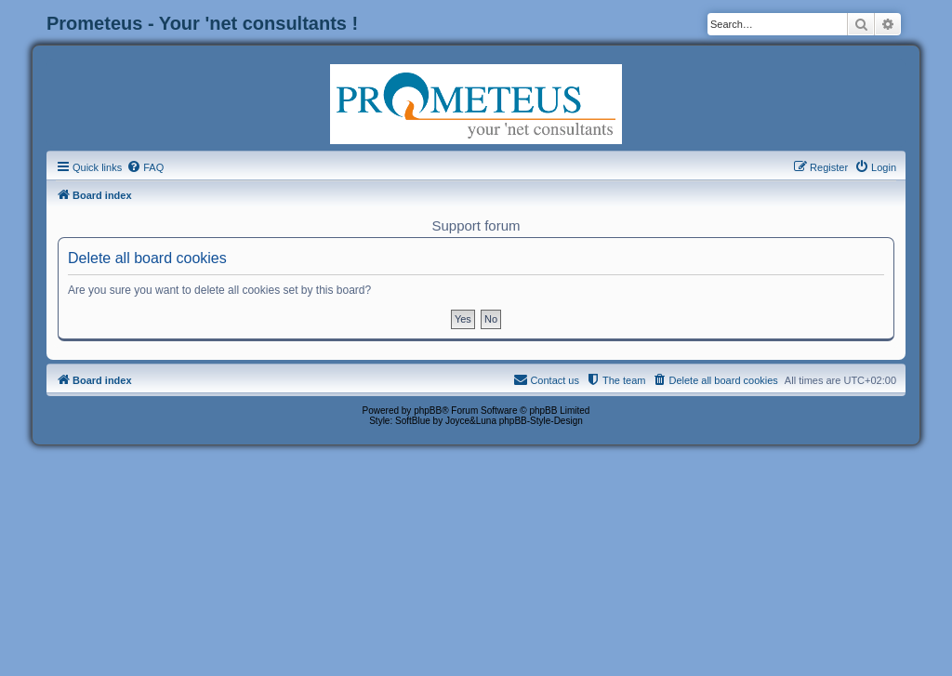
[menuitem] (145, 167)
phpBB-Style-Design (541, 421)
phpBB (428, 410)
